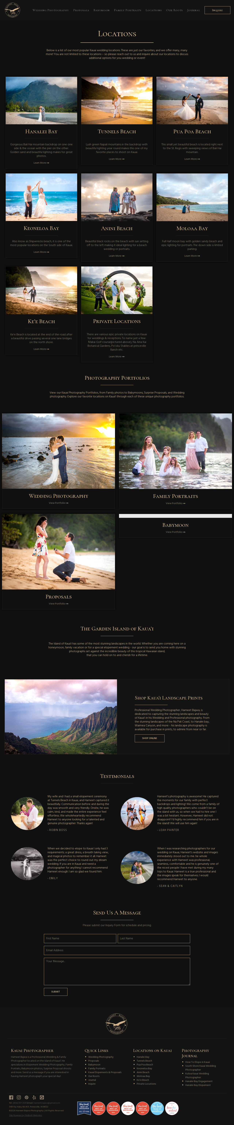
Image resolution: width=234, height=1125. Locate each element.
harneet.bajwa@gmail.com (47, 1103)
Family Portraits (127, 10)
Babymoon (102, 10)
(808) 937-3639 (20, 1103)
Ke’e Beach (143, 1080)
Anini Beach (143, 1072)
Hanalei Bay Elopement (198, 1085)
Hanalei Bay (143, 1057)
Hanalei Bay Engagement (199, 1081)
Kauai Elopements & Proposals (104, 1072)
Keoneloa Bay (144, 1069)
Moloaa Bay (143, 1076)
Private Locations (146, 1084)
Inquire (217, 10)
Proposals (81, 10)
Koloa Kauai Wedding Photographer (197, 1076)
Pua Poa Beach (145, 1065)
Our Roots (174, 10)
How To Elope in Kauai (197, 1062)
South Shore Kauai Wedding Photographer (200, 1068)
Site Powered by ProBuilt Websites (25, 1115)
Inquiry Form (113, 925)
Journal (193, 10)
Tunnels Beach (144, 1061)
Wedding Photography (51, 10)
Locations (154, 10)
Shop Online (149, 738)
